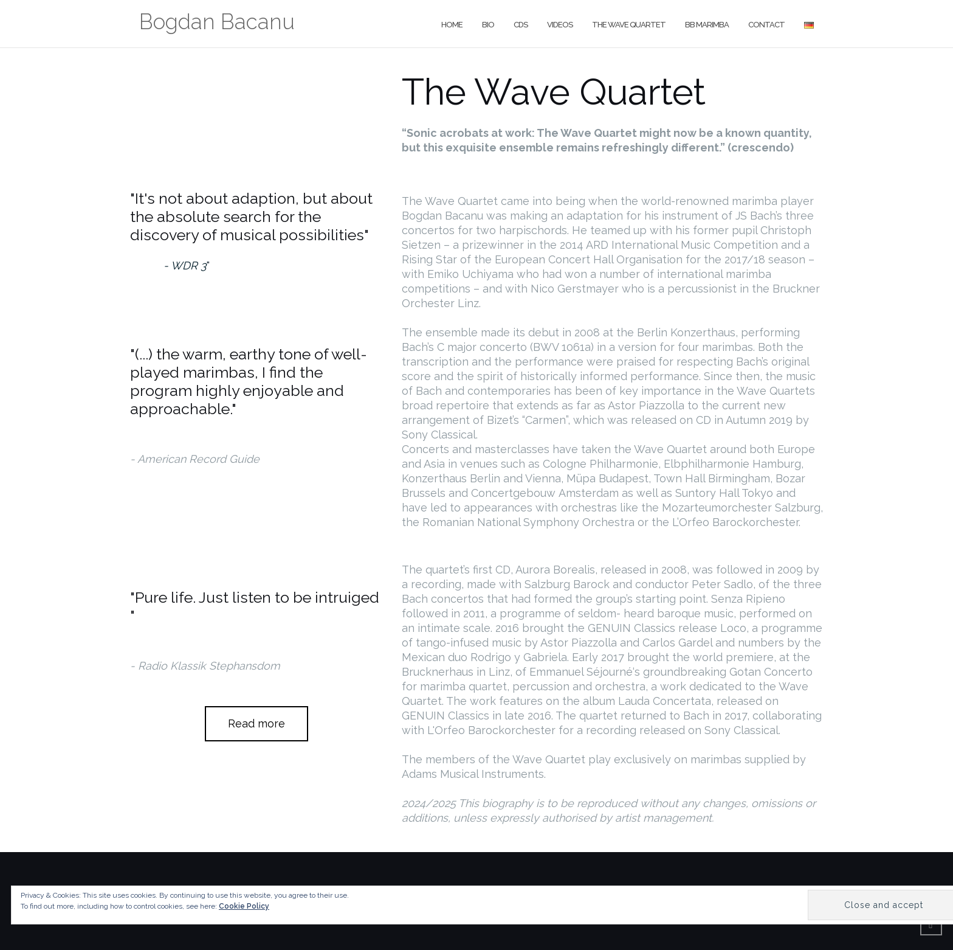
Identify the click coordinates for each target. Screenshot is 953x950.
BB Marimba (707, 24)
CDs (521, 24)
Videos (560, 24)
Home (452, 24)
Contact (766, 24)
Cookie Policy (244, 906)
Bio (488, 24)
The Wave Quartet (629, 24)
